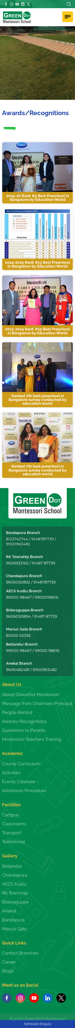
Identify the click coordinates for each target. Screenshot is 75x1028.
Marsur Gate (14, 929)
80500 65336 (18, 635)
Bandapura (13, 920)
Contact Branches (20, 953)
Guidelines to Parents (24, 730)
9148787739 (42, 539)
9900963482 (18, 544)
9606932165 (17, 563)
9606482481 (17, 669)
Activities (11, 773)
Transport (11, 833)
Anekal (9, 911)
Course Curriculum (21, 764)
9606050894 (18, 616)
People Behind (17, 712)
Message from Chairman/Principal (37, 703)
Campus (10, 815)
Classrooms (14, 824)
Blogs (8, 971)
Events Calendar (19, 782)
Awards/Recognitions (24, 721)
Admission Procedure (24, 791)
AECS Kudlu (14, 884)
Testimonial (13, 842)
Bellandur (12, 866)
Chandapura (14, 875)
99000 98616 (47, 650)
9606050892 (18, 582)
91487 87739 (43, 563)
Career (9, 962)
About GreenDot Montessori (30, 694)
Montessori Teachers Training (31, 739)
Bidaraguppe (15, 902)
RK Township (15, 893)
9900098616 (46, 597)
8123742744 (17, 539)
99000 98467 (19, 597)
